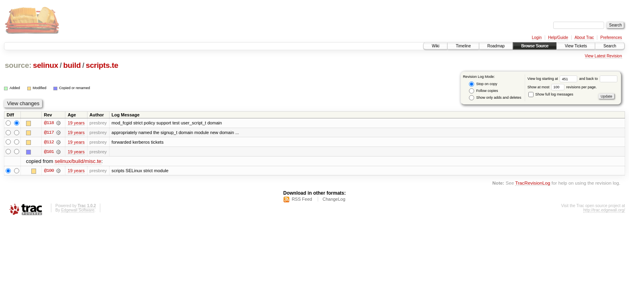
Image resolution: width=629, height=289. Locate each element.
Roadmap (496, 46)
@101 (49, 152)
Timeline (463, 46)
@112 (49, 142)
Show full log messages (550, 94)
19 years (76, 122)
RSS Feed (302, 199)
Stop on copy (483, 84)
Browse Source (534, 46)
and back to (598, 79)
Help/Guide (558, 37)
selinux (45, 65)
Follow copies (483, 91)
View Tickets (576, 46)
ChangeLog (334, 199)
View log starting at (553, 79)
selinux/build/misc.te (78, 162)
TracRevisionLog (532, 183)
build (72, 65)
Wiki (435, 46)
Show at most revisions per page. (562, 87)
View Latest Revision (603, 56)
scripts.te (102, 65)
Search (609, 46)
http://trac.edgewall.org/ (604, 210)
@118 (49, 123)
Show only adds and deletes (495, 97)
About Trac (584, 37)
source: (18, 65)
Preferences (611, 37)
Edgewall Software (77, 210)
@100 (49, 171)
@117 (49, 132)
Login (537, 37)
